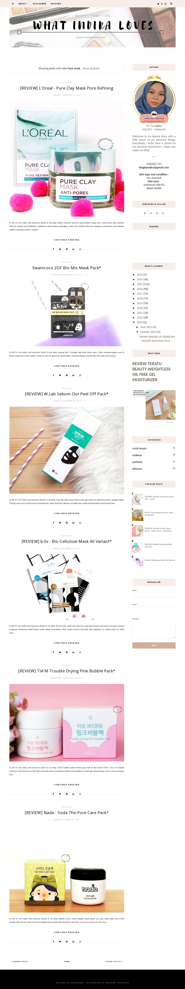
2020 (140, 308)
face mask (67, 82)
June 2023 (146, 327)
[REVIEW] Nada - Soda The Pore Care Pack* (67, 812)
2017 (140, 293)
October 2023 (148, 332)
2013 (140, 274)
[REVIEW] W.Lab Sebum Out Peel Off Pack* (67, 393)
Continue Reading (67, 239)
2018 (140, 298)
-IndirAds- (67, 262)
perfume (137, 462)
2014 (140, 279)
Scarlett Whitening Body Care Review (160, 560)
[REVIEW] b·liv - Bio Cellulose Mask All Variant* (67, 541)
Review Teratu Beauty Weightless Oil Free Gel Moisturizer (151, 371)
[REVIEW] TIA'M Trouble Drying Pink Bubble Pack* (66, 671)
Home (67, 961)
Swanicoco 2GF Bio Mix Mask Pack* (66, 267)
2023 (140, 322)
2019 (140, 303)
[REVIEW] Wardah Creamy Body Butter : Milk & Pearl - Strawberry (158, 529)
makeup (137, 455)
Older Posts (113, 961)
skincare (137, 468)
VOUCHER (56, 3)
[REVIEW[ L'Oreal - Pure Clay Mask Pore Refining (66, 88)
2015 (140, 284)
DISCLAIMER (39, 3)
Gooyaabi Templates (117, 983)
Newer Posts (20, 961)
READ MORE (154, 188)
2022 (140, 317)
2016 (140, 289)
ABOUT (23, 3)
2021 (140, 312)
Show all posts (91, 68)
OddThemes (77, 983)
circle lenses (139, 448)
